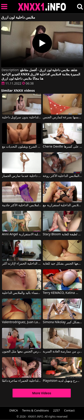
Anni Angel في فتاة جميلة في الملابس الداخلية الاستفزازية (21, 234)
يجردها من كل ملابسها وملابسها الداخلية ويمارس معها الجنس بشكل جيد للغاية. (62, 263)
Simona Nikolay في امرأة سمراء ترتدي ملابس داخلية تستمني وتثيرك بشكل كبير (62, 322)
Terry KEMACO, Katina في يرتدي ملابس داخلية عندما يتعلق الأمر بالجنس (62, 293)
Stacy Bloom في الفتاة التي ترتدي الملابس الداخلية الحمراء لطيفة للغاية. (62, 234)
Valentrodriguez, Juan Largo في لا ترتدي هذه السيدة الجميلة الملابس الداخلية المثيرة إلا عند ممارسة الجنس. (21, 322)
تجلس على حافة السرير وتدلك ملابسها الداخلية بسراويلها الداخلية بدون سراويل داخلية (21, 117)
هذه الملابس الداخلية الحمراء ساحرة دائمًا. (21, 381)
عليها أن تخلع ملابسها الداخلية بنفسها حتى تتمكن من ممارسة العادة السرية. (62, 351)
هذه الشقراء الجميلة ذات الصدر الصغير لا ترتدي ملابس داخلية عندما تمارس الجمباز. (21, 176)
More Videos (41, 393)
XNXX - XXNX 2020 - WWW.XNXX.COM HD (42, 7)
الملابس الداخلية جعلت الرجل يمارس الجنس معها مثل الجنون (21, 351)
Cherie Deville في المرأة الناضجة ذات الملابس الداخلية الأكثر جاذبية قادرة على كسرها (62, 146)
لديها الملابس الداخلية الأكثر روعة (62, 176)
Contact (69, 410)
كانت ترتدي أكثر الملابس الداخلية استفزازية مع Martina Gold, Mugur (62, 205)
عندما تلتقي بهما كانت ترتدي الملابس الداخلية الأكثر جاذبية (21, 205)
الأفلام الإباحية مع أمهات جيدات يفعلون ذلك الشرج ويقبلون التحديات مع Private (21, 146)
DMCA (13, 410)
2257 (56, 410)
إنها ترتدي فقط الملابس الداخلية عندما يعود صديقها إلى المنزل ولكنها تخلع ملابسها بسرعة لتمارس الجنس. (62, 117)
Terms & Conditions (35, 410)
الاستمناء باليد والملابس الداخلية (21, 293)
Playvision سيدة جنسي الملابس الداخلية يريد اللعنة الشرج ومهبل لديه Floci (62, 381)
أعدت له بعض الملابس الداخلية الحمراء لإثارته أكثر (21, 263)
